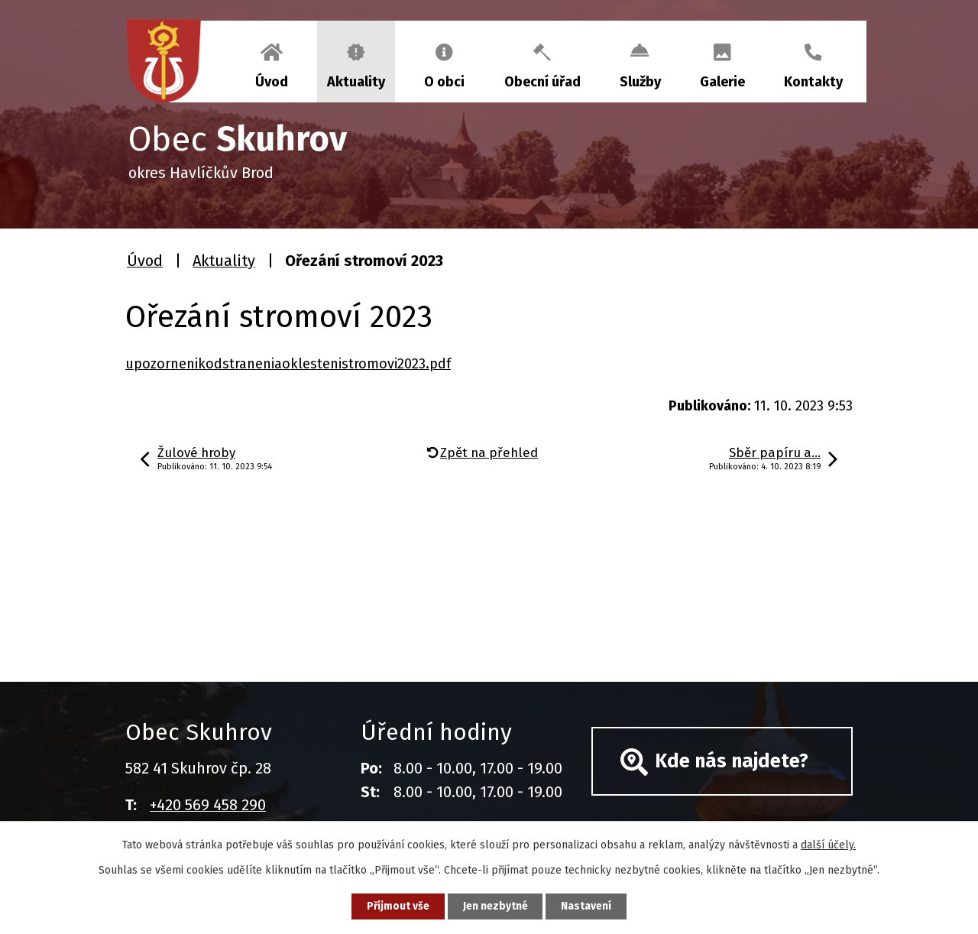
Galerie (722, 81)
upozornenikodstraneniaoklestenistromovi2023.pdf (288, 363)
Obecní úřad (542, 81)
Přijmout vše (396, 906)
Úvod (271, 81)
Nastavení (588, 906)
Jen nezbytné (495, 906)
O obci (444, 81)
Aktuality (356, 81)
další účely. (828, 844)
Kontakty (813, 81)
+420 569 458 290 (208, 805)
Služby (640, 81)
